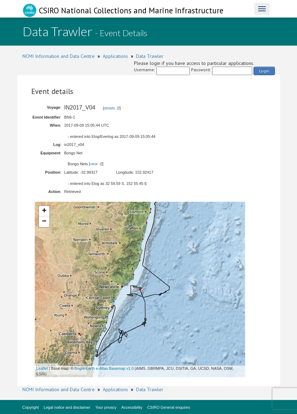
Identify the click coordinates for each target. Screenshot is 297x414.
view (94, 164)
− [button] (44, 221)
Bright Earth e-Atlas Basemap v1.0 (104, 368)
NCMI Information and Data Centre (58, 56)
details (109, 108)
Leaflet (42, 368)
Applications (115, 56)
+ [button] (44, 211)
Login (264, 70)
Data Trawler (149, 56)
